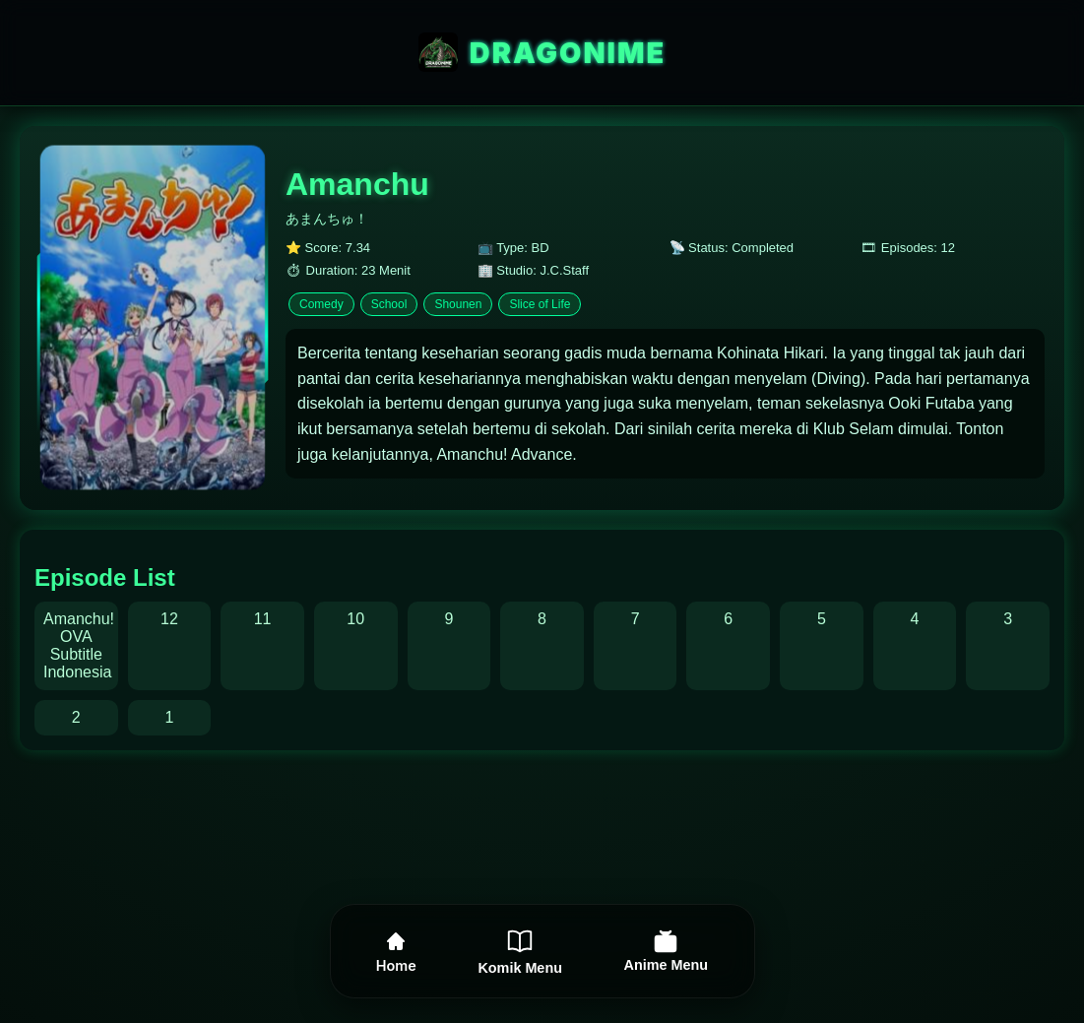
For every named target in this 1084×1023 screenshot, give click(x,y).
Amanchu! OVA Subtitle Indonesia (78, 645)
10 (355, 618)
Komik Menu (520, 951)
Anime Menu (666, 951)
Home (396, 951)
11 (263, 618)
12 (169, 618)
